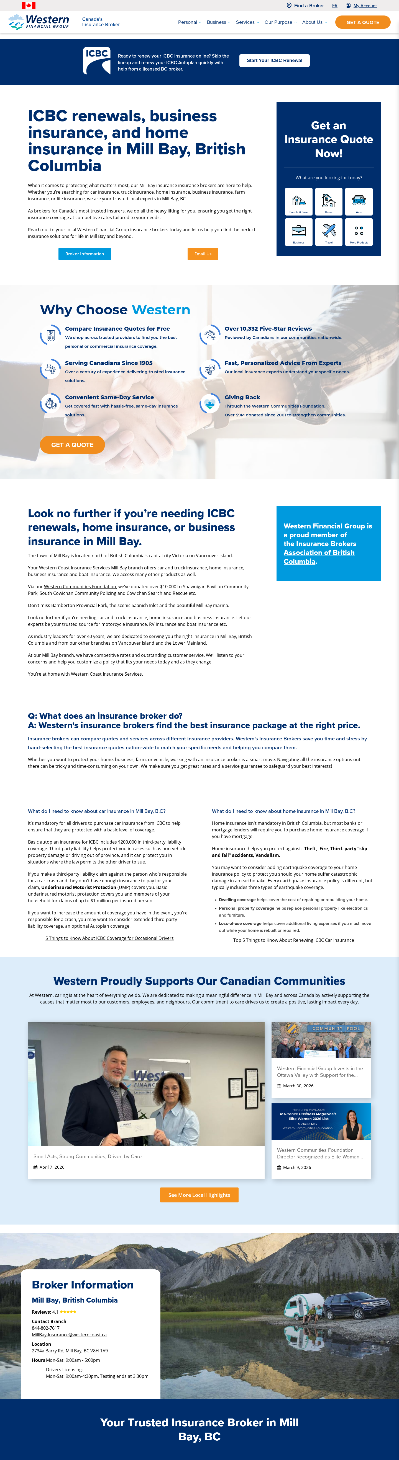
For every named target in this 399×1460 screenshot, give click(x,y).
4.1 (55, 1312)
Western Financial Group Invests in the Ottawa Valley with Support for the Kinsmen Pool (320, 1071)
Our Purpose (281, 22)
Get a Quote (363, 22)
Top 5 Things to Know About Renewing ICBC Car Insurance (293, 940)
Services (247, 22)
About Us (314, 22)
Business (219, 22)
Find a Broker (309, 5)
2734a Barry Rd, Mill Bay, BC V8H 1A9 (70, 1350)
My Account (365, 5)
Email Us (203, 253)
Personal (189, 22)
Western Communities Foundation (80, 586)
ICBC (160, 823)
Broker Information (84, 253)
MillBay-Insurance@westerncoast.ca (69, 1334)
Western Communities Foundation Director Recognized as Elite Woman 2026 (318, 1153)
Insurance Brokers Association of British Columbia (320, 552)
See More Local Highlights (199, 1195)
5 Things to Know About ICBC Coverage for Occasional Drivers (109, 938)
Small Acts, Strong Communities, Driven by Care (88, 1156)
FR (334, 5)
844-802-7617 (46, 1328)
